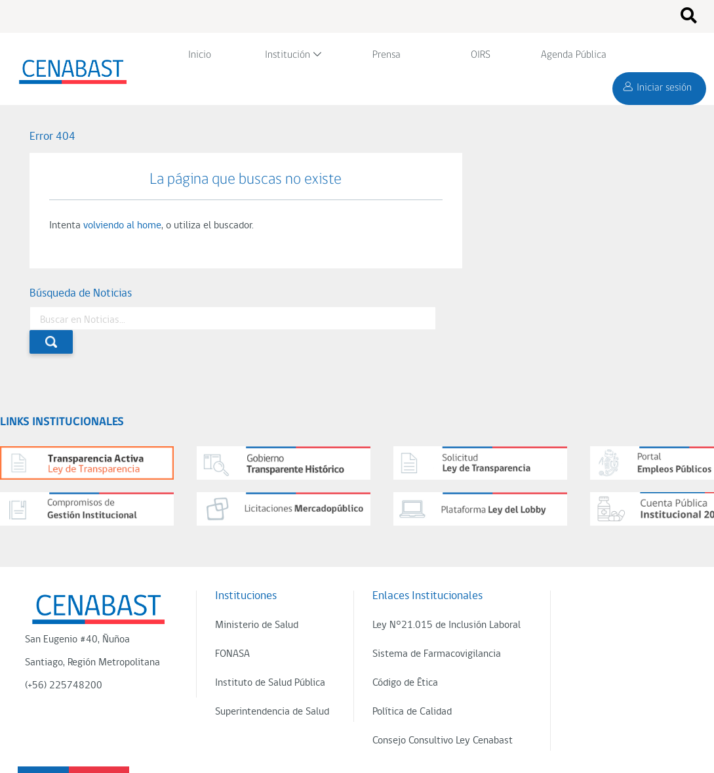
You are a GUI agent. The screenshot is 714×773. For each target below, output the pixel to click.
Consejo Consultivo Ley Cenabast (442, 741)
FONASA (232, 654)
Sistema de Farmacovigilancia (436, 654)
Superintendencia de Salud (272, 712)
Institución (287, 55)
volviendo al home (122, 225)
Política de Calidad (412, 712)
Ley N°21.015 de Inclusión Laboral (446, 625)
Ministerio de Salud (256, 625)
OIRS (480, 55)
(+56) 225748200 (63, 685)
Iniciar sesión (664, 88)
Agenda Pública (573, 55)
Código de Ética (405, 683)
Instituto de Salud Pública (270, 683)
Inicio (199, 55)
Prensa (386, 55)
